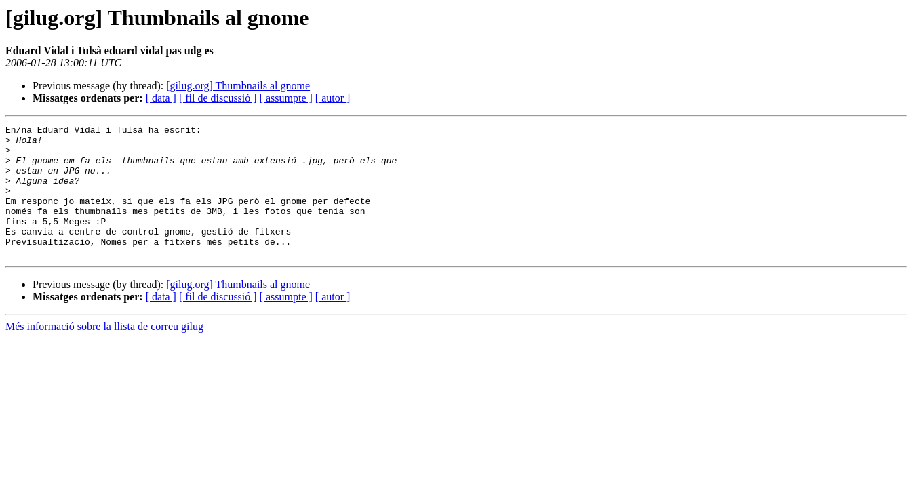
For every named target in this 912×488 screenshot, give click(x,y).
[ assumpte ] (286, 98)
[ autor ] (333, 98)
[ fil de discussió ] (218, 98)
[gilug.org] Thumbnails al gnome (238, 86)
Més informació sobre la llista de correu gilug (104, 353)
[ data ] (161, 98)
